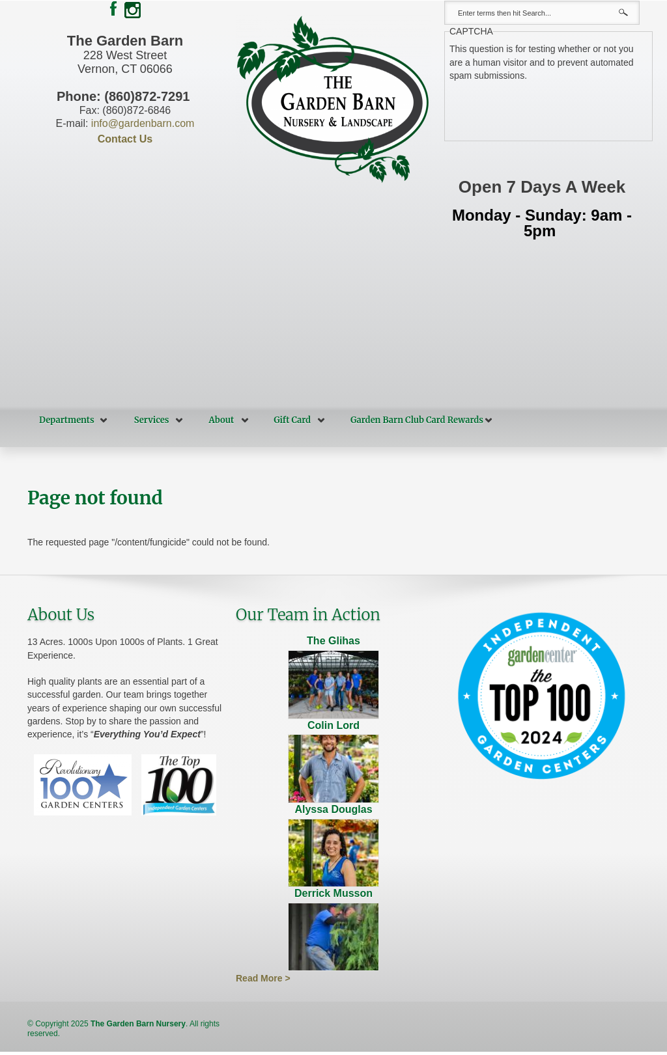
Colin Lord (333, 725)
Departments (66, 420)
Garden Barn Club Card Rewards (416, 420)
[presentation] (548, 107)
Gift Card (292, 420)
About (221, 420)
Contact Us (125, 138)
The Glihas (333, 640)
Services (151, 420)
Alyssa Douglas (333, 809)
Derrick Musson (333, 893)
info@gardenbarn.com (143, 123)
